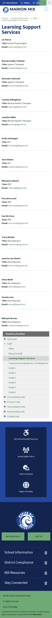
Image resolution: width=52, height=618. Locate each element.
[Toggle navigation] (46, 10)
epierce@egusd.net (17, 46)
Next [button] (41, 3)
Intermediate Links (16, 406)
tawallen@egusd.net (18, 244)
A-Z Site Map (10, 607)
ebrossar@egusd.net (18, 205)
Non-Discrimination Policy (17, 596)
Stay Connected (15, 582)
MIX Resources (14, 572)
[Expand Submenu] (5, 339)
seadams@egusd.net (18, 166)
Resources (12, 339)
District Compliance (18, 562)
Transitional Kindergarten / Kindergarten (28, 363)
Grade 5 (12, 387)
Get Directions (11, 537)
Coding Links (13, 416)
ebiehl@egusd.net (17, 286)
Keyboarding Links (16, 411)
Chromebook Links (16, 397)
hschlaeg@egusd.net (18, 145)
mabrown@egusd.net (18, 325)
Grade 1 (12, 367)
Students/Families (20, 18)
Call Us (35, 537)
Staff (35, 18)
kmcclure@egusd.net (18, 223)
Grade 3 (12, 377)
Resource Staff (15, 353)
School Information (18, 552)
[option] (9, 3)
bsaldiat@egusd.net (17, 68)
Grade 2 (12, 372)
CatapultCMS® (22, 614)
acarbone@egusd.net (18, 85)
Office (11, 348)
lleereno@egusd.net (18, 265)
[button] (12, 3)
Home (27, 3)
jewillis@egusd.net (17, 124)
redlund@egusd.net (17, 187)
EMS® (30, 614)
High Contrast (12, 601)
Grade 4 (12, 382)
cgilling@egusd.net (17, 106)
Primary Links (13, 401)
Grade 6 (12, 392)
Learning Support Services (15, 20)
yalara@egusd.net (16, 304)
